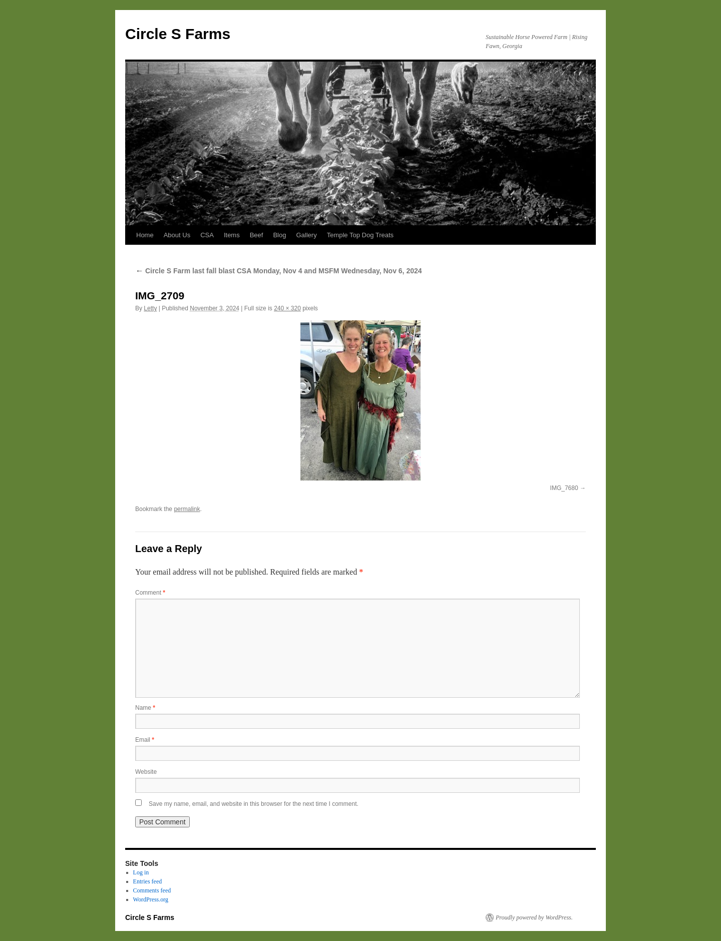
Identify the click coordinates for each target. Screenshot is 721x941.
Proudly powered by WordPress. (534, 917)
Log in (141, 872)
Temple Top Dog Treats (360, 235)
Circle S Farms (177, 34)
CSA (207, 235)
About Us (177, 235)
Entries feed (147, 881)
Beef (256, 235)
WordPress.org (150, 899)
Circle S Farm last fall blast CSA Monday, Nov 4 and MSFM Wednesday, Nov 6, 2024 (278, 271)
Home (145, 235)
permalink (187, 509)
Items (232, 235)
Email (144, 739)
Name (145, 707)
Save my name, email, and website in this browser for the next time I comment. (253, 803)
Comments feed (152, 890)
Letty (150, 308)
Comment (150, 592)
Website (146, 771)
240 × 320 (287, 308)
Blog (279, 235)
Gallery (306, 235)
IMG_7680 (564, 488)
